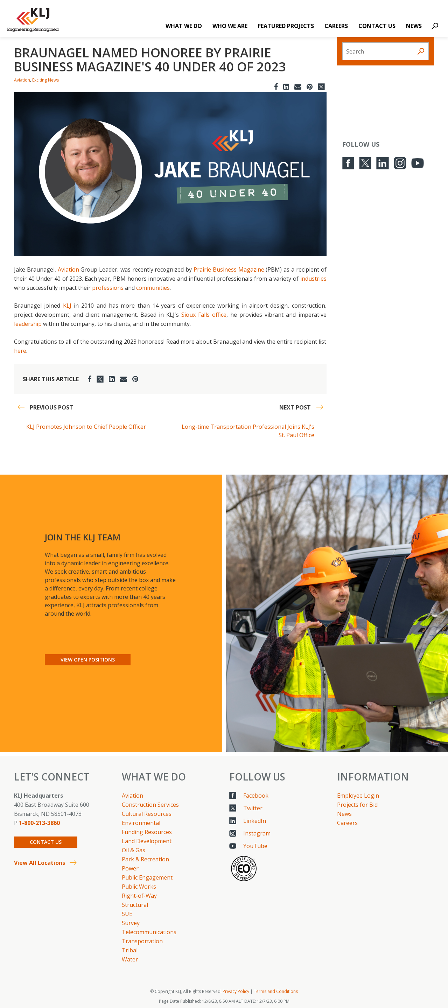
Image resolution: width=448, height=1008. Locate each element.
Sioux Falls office (203, 314)
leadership (28, 324)
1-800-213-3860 (39, 823)
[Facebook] (276, 86)
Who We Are (229, 26)
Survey (131, 923)
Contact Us (377, 26)
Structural (135, 905)
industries (313, 278)
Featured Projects (286, 26)
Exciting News (45, 80)
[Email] (297, 86)
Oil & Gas (133, 850)
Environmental (141, 823)
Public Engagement (147, 877)
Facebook (255, 795)
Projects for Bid (357, 804)
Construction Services (150, 804)
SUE (127, 914)
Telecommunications (149, 932)
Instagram (257, 833)
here (20, 351)
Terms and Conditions (276, 991)
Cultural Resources (147, 814)
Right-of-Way (139, 895)
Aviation (22, 80)
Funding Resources (147, 832)
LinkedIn (254, 821)
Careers (336, 26)
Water (130, 959)
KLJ (67, 305)
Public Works (139, 886)
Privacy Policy (236, 991)
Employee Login (358, 795)
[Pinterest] (310, 86)
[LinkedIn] (286, 86)
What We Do (184, 26)
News (414, 26)
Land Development (147, 841)
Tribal (130, 950)
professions (108, 288)
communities (153, 288)
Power (130, 868)
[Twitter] (321, 86)
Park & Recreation (145, 859)
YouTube (255, 846)
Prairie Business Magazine (230, 269)
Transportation (142, 941)
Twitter (252, 808)
